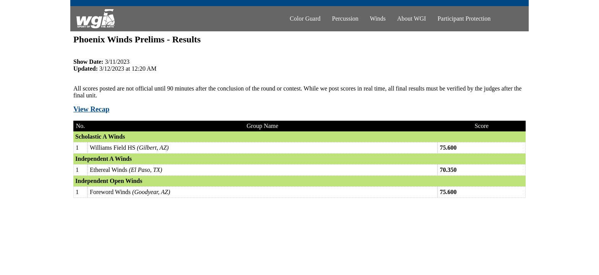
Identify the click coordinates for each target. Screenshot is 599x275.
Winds (377, 18)
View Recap (91, 109)
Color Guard (305, 18)
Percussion (345, 18)
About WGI (411, 18)
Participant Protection (464, 18)
